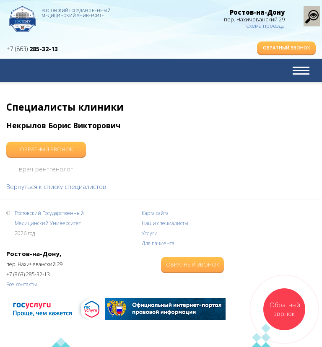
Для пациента (158, 243)
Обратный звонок (286, 47)
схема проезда (265, 25)
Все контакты (21, 284)
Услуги (150, 233)
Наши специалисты (165, 223)
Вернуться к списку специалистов (56, 186)
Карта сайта (155, 213)
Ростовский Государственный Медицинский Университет (76, 13)
